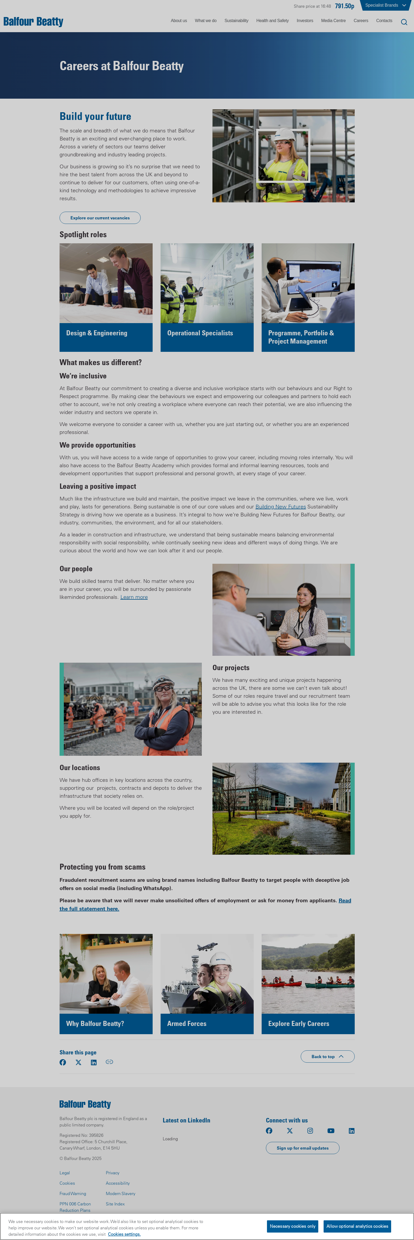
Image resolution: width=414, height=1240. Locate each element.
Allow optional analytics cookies (357, 1226)
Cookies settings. (124, 1234)
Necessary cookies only (293, 1226)
